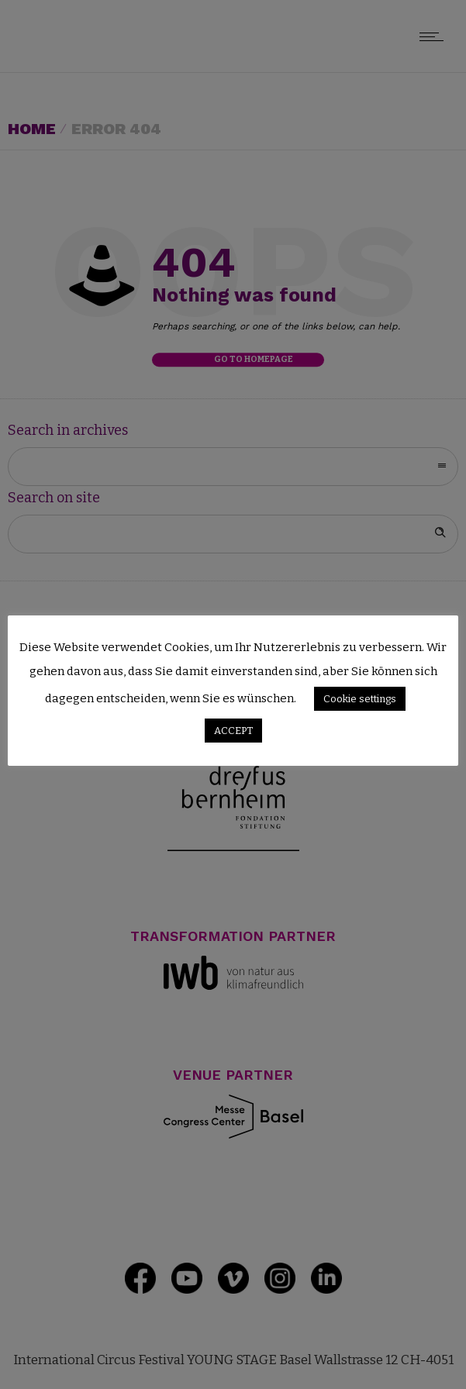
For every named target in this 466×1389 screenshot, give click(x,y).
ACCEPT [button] (233, 730)
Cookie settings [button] (359, 699)
